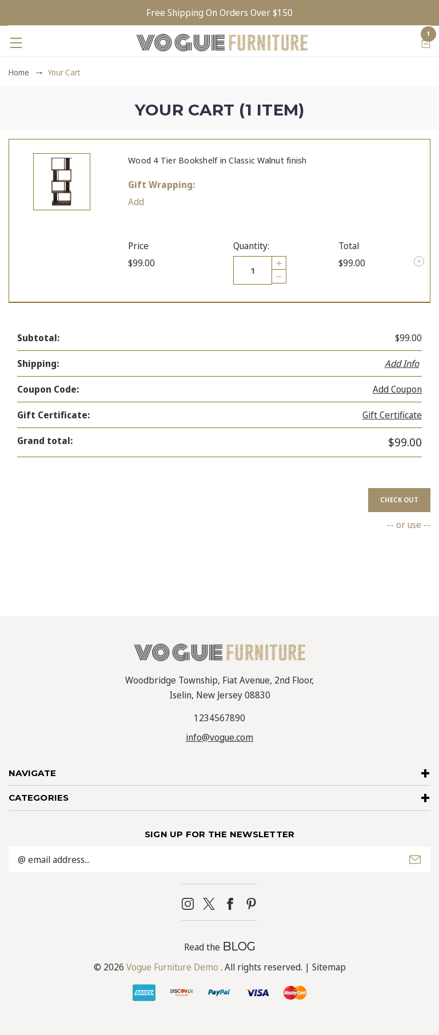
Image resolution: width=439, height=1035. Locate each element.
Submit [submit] (415, 859)
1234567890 (219, 718)
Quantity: (251, 245)
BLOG (239, 946)
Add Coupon (397, 389)
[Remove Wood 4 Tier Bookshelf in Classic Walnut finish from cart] (419, 261)
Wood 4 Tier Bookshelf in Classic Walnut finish (217, 160)
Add (136, 201)
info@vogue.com (219, 737)
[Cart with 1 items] (425, 43)
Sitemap (329, 967)
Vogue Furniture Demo (172, 967)
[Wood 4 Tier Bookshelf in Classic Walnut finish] (252, 270)
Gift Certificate (392, 415)
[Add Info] (403, 363)
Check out (399, 500)
